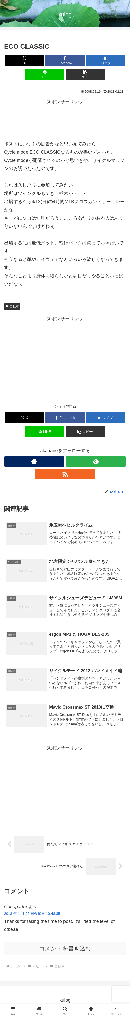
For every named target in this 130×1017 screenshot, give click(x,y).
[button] (85, 74)
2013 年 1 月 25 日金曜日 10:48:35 (32, 916)
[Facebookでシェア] (65, 60)
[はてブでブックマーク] (105, 60)
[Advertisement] (65, 119)
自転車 (12, 306)
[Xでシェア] (24, 60)
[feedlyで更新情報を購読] (96, 461)
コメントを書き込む (65, 950)
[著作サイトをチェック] (34, 461)
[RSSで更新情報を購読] (65, 474)
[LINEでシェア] (44, 74)
